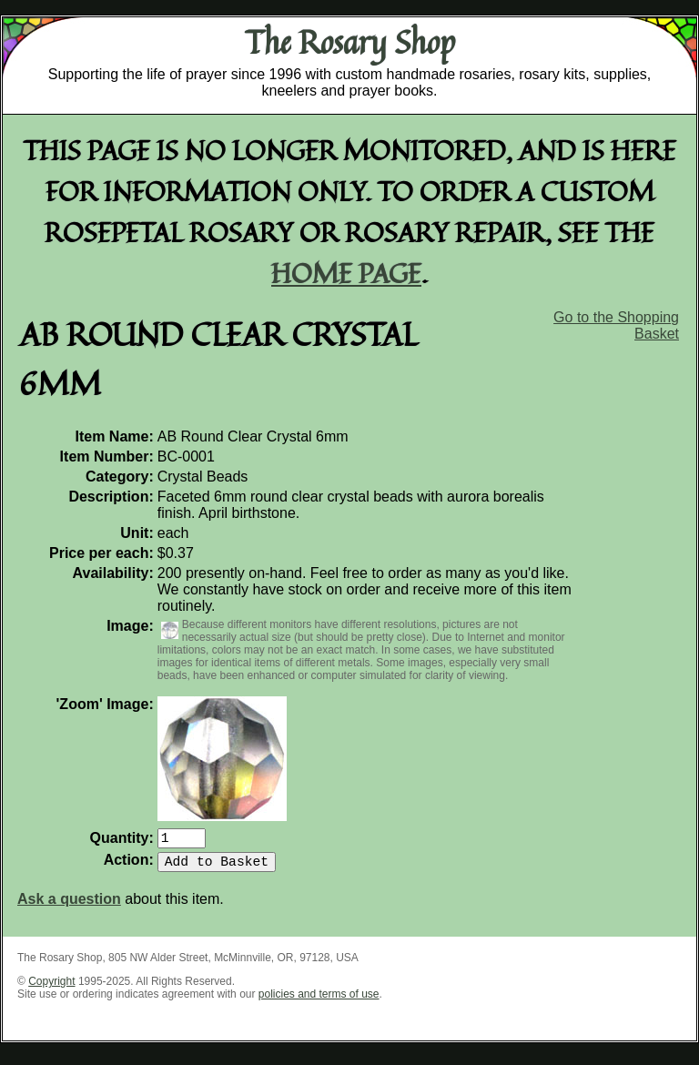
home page (346, 272)
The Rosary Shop (350, 41)
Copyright (51, 988)
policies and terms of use (319, 1001)
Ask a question (69, 906)
